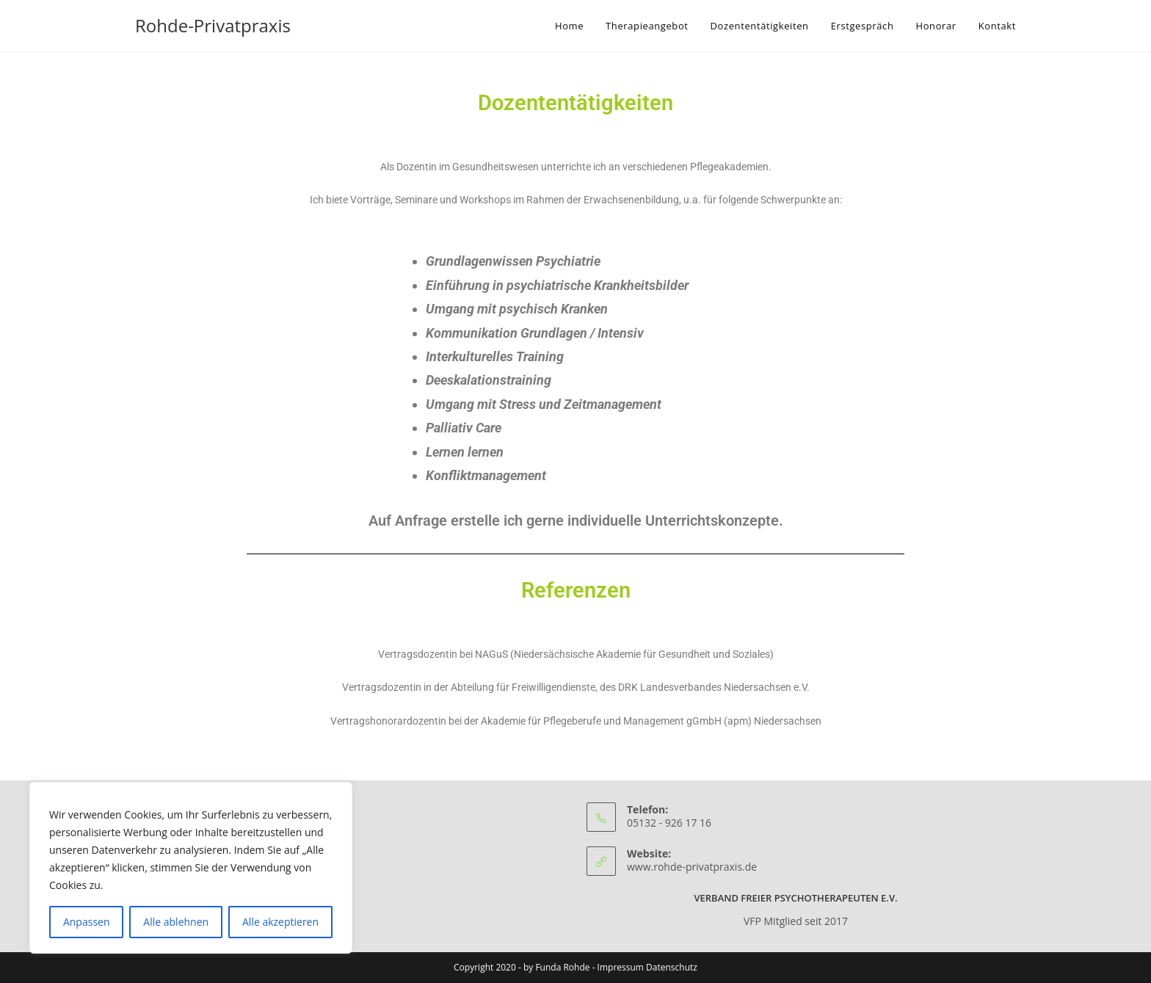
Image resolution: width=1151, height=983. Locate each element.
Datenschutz (671, 967)
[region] (190, 868)
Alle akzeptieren (280, 922)
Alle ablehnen (175, 922)
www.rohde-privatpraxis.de (692, 867)
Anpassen (86, 922)
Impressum (621, 967)
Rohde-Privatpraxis (213, 25)
